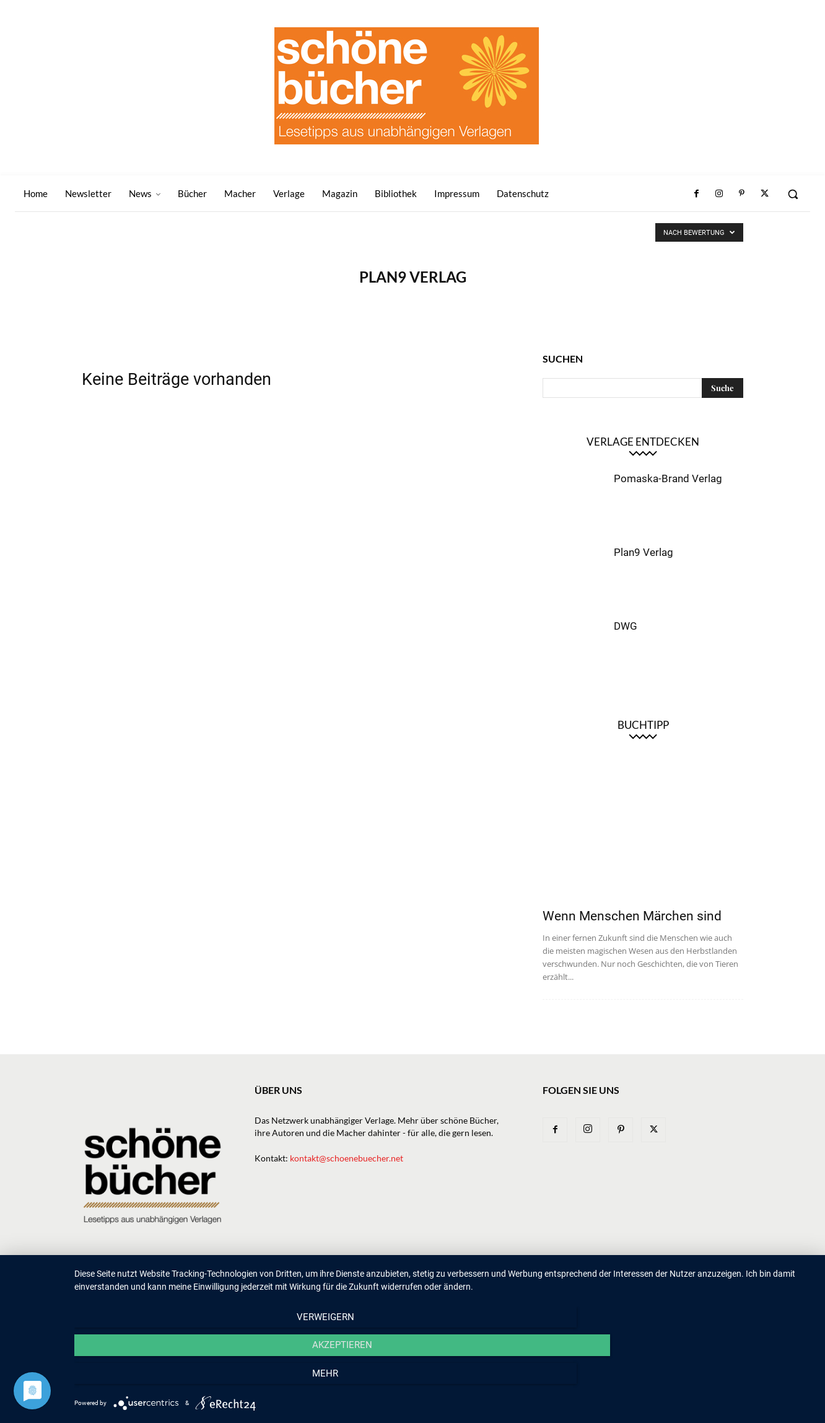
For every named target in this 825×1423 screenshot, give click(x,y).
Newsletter (330, 1284)
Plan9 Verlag (643, 552)
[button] (792, 194)
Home (283, 1284)
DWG (625, 626)
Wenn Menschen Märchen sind (632, 916)
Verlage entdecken (643, 441)
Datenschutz (716, 1284)
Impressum (656, 1284)
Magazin (549, 1284)
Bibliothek (601, 1284)
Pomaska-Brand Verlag (668, 478)
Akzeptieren (443, 1380)
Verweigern (185, 1380)
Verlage (459, 1284)
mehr (702, 1380)
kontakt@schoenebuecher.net (346, 1158)
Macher (503, 1284)
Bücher (414, 1284)
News (377, 1284)
